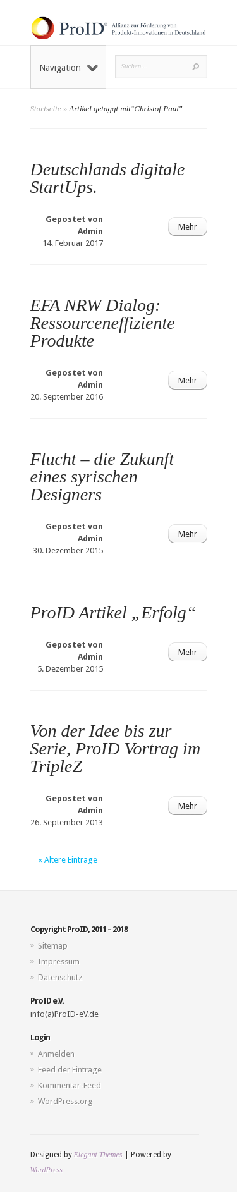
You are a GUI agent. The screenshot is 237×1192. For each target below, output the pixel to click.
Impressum (59, 961)
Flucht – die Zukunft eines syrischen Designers (102, 476)
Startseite (45, 108)
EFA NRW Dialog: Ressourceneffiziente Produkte (102, 322)
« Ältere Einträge (67, 859)
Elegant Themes (98, 1154)
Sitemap (53, 945)
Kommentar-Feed (69, 1085)
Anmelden (56, 1054)
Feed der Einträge (70, 1069)
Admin (90, 231)
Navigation (68, 68)
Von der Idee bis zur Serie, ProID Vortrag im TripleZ (115, 748)
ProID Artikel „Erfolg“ (113, 612)
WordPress (46, 1169)
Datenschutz (60, 977)
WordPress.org (65, 1101)
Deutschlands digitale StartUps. (107, 178)
